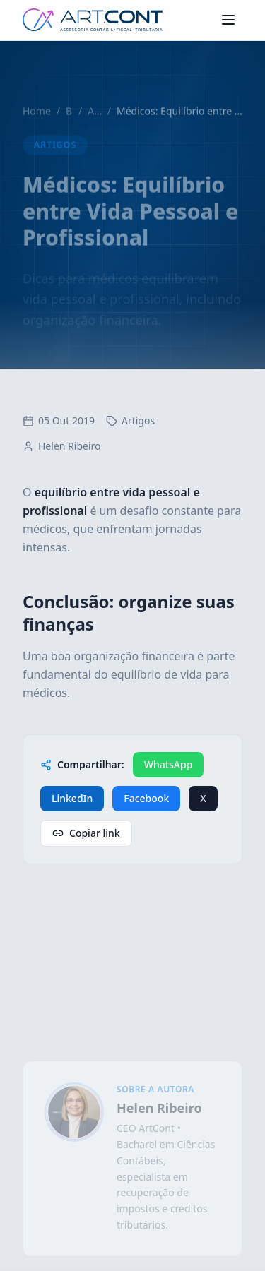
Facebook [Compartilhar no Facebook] (146, 798)
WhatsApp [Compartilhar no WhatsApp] (168, 764)
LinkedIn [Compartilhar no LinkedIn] (72, 798)
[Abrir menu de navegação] (228, 20)
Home (37, 118)
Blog (69, 118)
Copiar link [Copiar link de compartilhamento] (86, 833)
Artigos (94, 118)
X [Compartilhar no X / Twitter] (203, 798)
